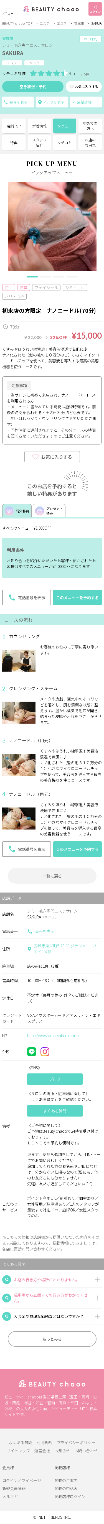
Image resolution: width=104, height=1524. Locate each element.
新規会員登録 (14, 1488)
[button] (32, 276)
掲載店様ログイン (69, 1496)
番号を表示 (40, 931)
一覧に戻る (52, 876)
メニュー (64, 126)
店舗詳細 (81, 102)
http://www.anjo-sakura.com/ (53, 1035)
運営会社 (42, 1450)
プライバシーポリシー (76, 1442)
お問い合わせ (86, 1450)
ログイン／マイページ (21, 1480)
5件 (86, 74)
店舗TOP (14, 126)
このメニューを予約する (77, 597)
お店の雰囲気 (90, 142)
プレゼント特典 (49, 511)
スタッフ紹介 (39, 142)
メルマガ (10, 1496)
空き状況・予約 (33, 86)
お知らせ (62, 1450)
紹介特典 (17, 511)
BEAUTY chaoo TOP (17, 23)
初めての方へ (90, 126)
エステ (45, 23)
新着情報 (39, 126)
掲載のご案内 (66, 1480)
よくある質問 (20, 1442)
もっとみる (52, 1339)
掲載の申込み (66, 1488)
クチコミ (64, 142)
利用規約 (44, 1442)
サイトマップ (18, 1450)
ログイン (95, 9)
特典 (13, 142)
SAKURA (12, 52)
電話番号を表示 (6, 102)
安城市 (79, 23)
